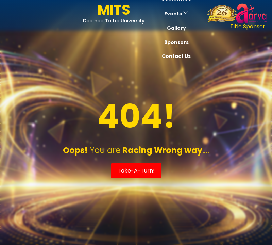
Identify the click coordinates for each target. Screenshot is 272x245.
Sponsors (176, 42)
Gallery (176, 27)
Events (176, 13)
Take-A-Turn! (136, 171)
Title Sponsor (247, 26)
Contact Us (176, 56)
